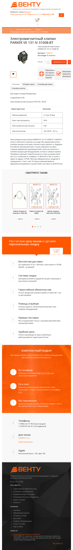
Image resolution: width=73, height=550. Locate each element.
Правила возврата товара (24, 494)
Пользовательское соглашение (26, 497)
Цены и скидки (19, 500)
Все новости (58, 543)
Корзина (16, 510)
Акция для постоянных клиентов (27, 534)
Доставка (17, 518)
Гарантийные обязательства (24, 489)
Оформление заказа (21, 513)
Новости (16, 502)
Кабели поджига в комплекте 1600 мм (20, 212)
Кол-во (40, 62)
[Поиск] (37, 24)
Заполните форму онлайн (28, 404)
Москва (27, 12)
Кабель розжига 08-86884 (36, 212)
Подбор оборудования (22, 521)
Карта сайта (18, 526)
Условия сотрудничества (23, 491)
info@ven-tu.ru (32, 14)
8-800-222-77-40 (43, 373)
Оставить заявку (56, 251)
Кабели (38, 29)
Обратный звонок (17, 14)
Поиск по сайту (19, 524)
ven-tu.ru (15, 481)
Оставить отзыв (19, 516)
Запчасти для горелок (23, 29)
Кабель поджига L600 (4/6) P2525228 (53, 212)
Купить (20, 219)
